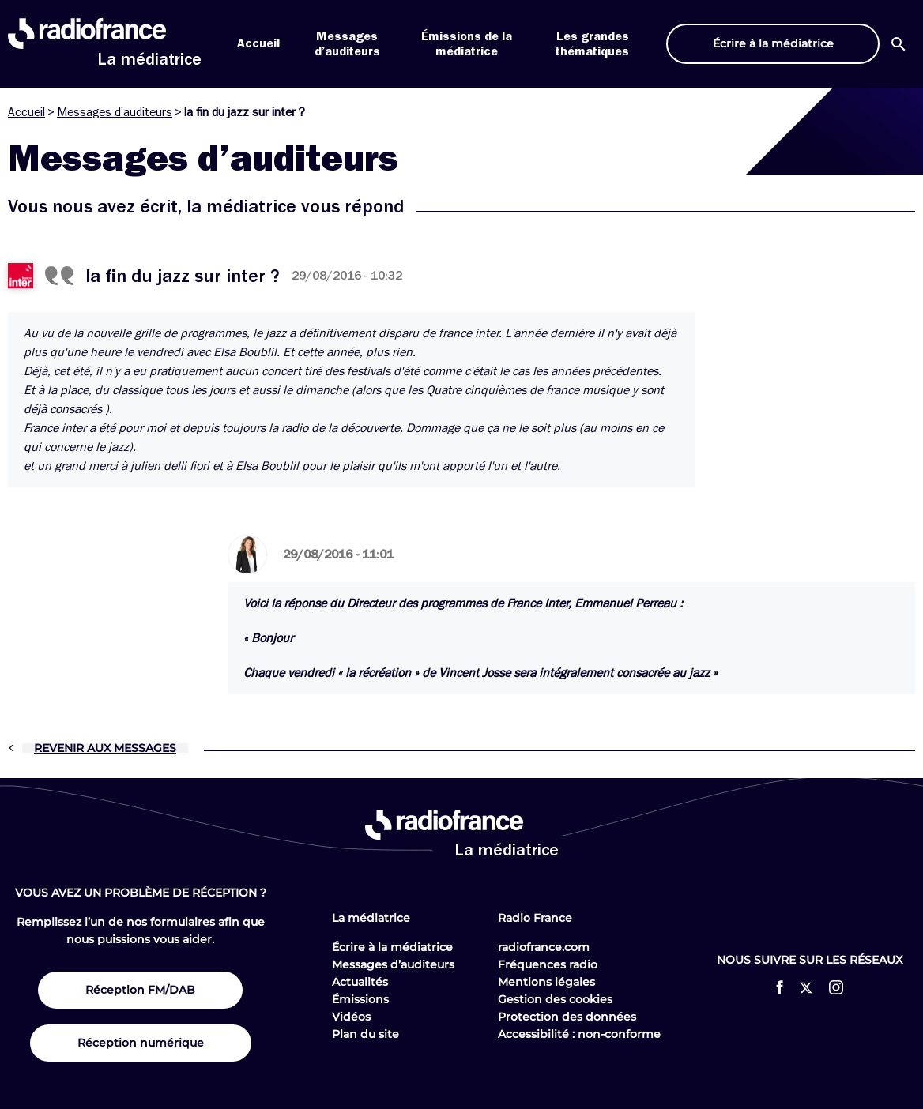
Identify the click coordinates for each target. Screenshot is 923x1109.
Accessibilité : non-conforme (579, 1034)
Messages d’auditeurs (114, 112)
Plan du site (365, 1034)
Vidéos (351, 1016)
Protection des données (567, 1016)
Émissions (360, 999)
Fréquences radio (547, 964)
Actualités (360, 982)
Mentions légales (546, 982)
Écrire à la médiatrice (392, 947)
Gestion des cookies (555, 999)
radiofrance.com (544, 947)
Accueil (258, 43)
